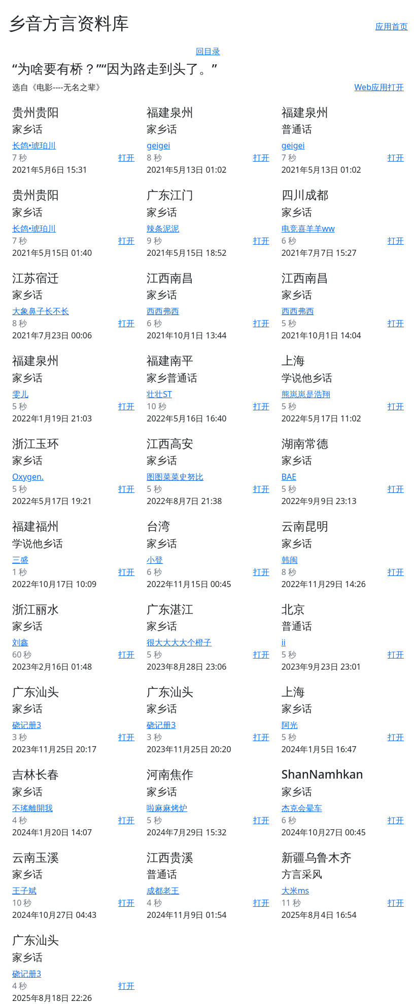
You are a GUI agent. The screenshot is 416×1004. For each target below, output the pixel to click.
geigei (158, 145)
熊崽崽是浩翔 (306, 394)
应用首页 (391, 26)
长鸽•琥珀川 (34, 145)
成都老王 (163, 890)
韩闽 (290, 559)
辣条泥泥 (163, 228)
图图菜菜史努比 (175, 476)
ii (284, 642)
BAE (289, 476)
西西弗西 (163, 311)
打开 (126, 157)
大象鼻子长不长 (40, 311)
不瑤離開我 (32, 808)
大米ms (295, 890)
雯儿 (20, 394)
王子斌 (24, 890)
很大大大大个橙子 (179, 642)
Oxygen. (28, 476)
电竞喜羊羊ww (308, 228)
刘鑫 (20, 642)
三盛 (20, 559)
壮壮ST (159, 394)
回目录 (208, 51)
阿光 (290, 724)
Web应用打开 (379, 87)
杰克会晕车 (302, 808)
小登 (155, 559)
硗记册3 (26, 724)
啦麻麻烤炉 (167, 808)
